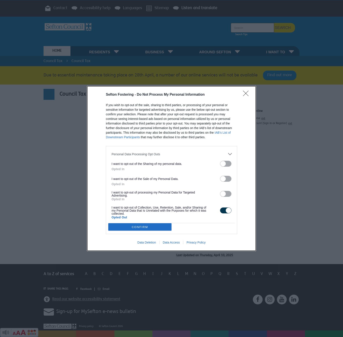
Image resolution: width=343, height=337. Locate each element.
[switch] (225, 164)
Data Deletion (146, 242)
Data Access (171, 242)
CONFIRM (140, 227)
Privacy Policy (196, 242)
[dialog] (171, 168)
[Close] (247, 95)
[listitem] (171, 154)
